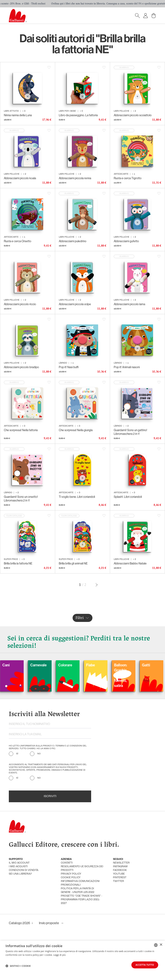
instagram (120, 866)
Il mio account (19, 863)
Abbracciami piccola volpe (75, 304)
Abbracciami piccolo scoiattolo (133, 115)
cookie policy (70, 877)
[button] (18, 966)
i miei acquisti (18, 866)
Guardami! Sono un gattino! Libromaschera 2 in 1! (130, 432)
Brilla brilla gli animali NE (73, 563)
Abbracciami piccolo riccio (20, 304)
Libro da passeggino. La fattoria (78, 115)
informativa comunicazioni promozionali (80, 883)
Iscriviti (50, 796)
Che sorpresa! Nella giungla (76, 430)
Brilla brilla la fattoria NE (18, 563)
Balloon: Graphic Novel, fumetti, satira (129, 675)
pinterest (119, 877)
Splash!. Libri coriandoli (128, 497)
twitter (118, 881)
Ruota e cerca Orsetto (17, 241)
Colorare (74, 665)
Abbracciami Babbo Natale (130, 563)
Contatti (67, 863)
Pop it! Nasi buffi (69, 367)
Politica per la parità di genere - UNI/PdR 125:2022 (77, 890)
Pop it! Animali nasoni (127, 367)
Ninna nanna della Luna (18, 115)
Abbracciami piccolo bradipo (21, 367)
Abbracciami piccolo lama (129, 304)
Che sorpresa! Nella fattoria (21, 430)
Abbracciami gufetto (126, 241)
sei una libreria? (20, 874)
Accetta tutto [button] (145, 964)
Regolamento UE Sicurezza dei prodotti (82, 868)
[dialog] (82, 956)
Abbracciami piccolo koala (20, 178)
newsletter (121, 863)
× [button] (160, 944)
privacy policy (71, 874)
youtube (119, 874)
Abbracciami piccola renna (75, 178)
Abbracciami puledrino (72, 241)
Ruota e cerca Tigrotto (127, 178)
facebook (120, 870)
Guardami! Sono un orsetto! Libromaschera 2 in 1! (21, 498)
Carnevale (47, 665)
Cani (15, 665)
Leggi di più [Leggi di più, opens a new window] (59, 954)
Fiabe (99, 665)
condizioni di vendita (23, 870)
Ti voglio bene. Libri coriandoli (77, 497)
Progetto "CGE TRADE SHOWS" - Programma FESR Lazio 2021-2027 (81, 900)
